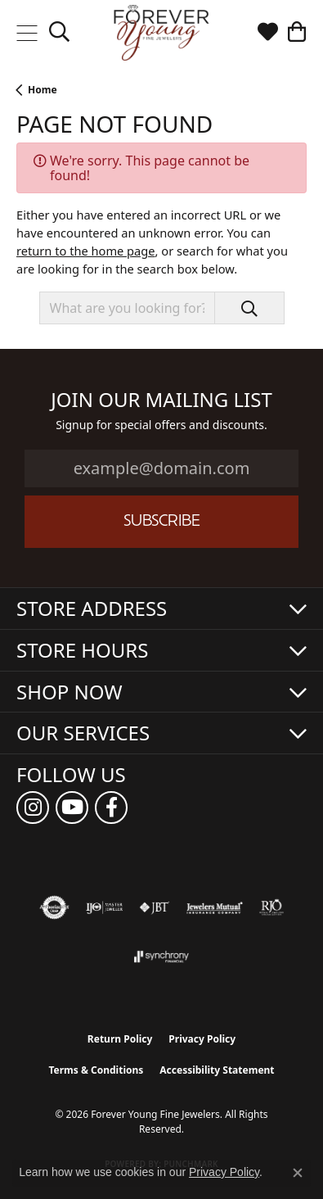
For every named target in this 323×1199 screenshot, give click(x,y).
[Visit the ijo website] (104, 907)
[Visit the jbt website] (154, 907)
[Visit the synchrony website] (161, 956)
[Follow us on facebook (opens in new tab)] (111, 807)
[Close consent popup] (298, 1173)
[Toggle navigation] (26, 33)
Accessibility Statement (216, 1070)
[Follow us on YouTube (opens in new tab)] (72, 807)
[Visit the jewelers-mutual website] (214, 907)
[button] (59, 32)
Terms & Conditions (95, 1070)
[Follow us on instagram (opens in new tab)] (32, 807)
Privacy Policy (202, 1039)
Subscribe (161, 522)
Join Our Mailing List (161, 400)
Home (42, 90)
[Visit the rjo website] (271, 907)
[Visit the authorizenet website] (54, 907)
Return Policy (120, 1039)
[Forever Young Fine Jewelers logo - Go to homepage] (161, 33)
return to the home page (85, 250)
